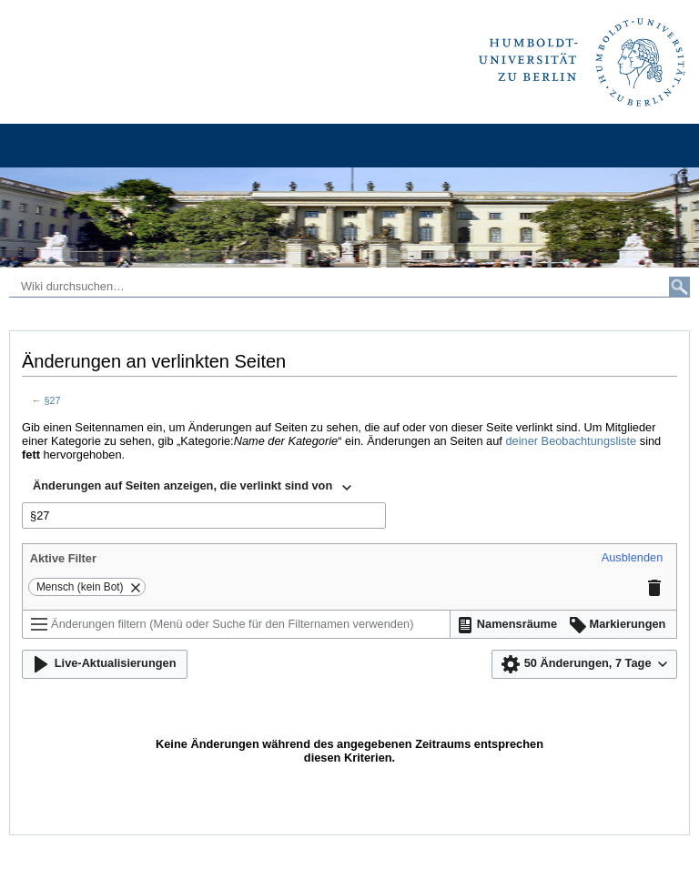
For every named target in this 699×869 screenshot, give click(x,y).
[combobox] (192, 487)
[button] (632, 558)
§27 (53, 400)
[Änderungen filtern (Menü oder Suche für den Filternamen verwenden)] (236, 624)
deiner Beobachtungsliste (570, 441)
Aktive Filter (63, 558)
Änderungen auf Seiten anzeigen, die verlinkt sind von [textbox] (182, 485)
